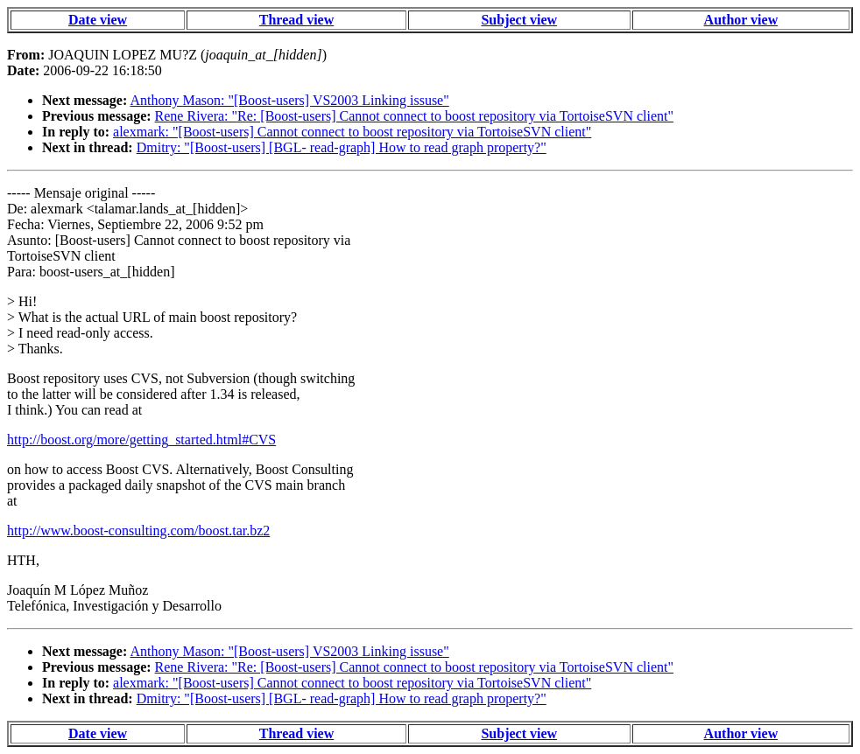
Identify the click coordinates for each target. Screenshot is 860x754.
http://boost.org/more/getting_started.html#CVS (141, 439)
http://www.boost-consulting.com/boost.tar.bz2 (138, 530)
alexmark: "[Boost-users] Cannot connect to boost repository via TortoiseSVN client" (352, 131)
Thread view (296, 19)
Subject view (519, 19)
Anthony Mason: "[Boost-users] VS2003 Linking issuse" (289, 100)
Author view (741, 19)
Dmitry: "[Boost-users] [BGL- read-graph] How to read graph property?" (341, 147)
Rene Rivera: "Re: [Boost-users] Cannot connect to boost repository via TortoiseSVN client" (414, 115)
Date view (97, 19)
